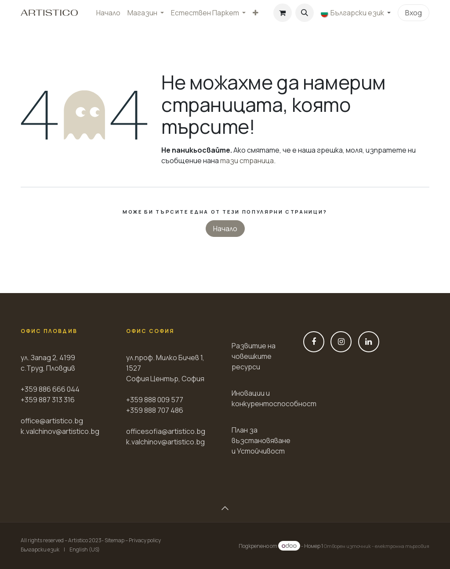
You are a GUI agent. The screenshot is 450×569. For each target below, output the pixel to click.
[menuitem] (108, 12)
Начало (225, 228)
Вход (413, 13)
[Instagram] (341, 341)
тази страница (247, 160)
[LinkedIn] (368, 341)
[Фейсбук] (313, 341)
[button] (304, 13)
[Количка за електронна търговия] (282, 13)
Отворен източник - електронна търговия (376, 546)
